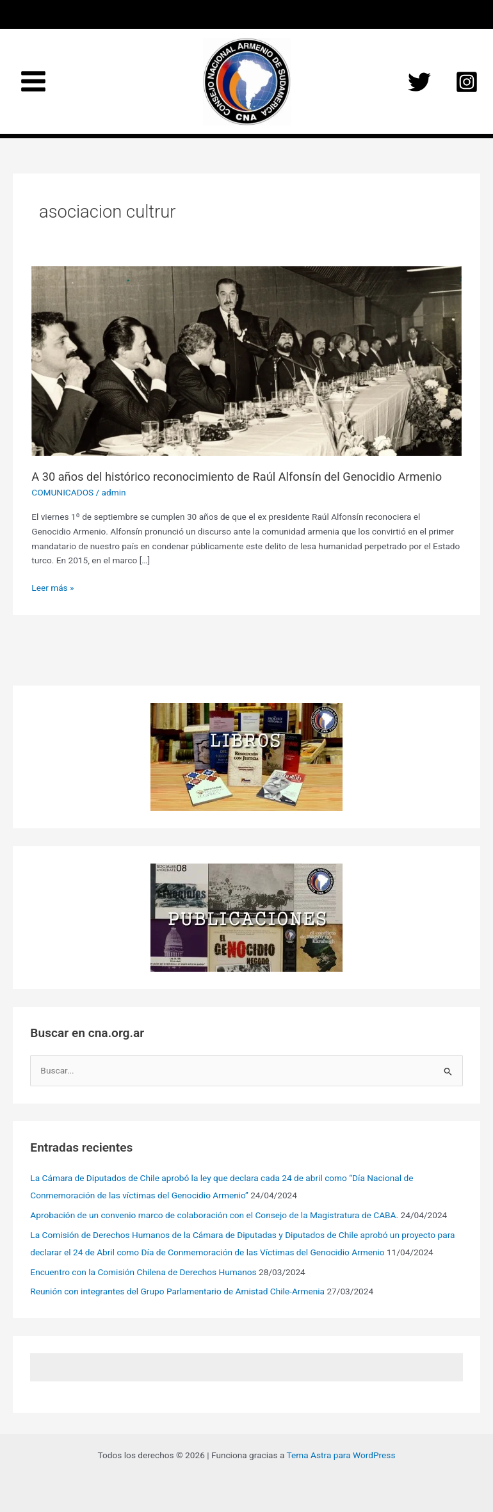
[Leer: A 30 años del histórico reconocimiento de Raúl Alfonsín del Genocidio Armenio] (246, 360)
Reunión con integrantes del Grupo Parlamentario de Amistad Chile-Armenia (177, 1291)
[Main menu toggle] (33, 81)
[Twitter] (419, 81)
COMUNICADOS (62, 492)
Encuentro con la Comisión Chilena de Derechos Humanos (143, 1272)
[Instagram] (466, 81)
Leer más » (52, 588)
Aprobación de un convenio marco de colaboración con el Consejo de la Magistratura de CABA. (214, 1215)
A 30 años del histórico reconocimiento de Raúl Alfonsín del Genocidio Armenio (236, 476)
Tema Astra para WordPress (341, 1455)
